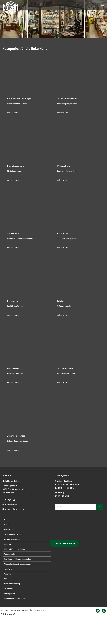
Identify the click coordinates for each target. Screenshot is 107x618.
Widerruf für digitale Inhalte (15, 549)
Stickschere (13, 233)
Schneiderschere (15, 166)
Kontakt (7, 524)
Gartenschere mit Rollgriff (19, 98)
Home (6, 519)
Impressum (8, 529)
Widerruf (7, 544)
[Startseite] (10, 8)
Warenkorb (8, 574)
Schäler (60, 300)
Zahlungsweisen (10, 554)
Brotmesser (62, 233)
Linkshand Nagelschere (68, 98)
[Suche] (99, 507)
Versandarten (9, 589)
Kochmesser (13, 368)
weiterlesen (13, 112)
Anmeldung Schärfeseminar (15, 598)
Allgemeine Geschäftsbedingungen (17, 564)
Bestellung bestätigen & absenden (17, 559)
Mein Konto (8, 569)
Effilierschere (63, 166)
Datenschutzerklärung (12, 534)
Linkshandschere (65, 368)
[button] (103, 5)
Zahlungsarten (9, 593)
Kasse (6, 579)
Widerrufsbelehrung (12, 584)
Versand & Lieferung (12, 539)
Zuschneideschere (16, 435)
